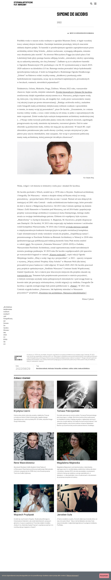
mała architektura (84, 414)
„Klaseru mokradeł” (57, 254)
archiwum (65, 414)
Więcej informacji (72, 575)
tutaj (27, 244)
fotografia (57, 414)
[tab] (91, 4)
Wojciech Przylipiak (24, 560)
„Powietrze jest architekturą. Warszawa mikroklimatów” (62, 293)
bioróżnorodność (41, 414)
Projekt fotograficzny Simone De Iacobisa (74, 92)
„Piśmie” (73, 286)
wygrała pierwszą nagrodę (77, 227)
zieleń (75, 414)
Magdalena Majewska (68, 509)
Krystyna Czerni (22, 457)
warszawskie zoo (24, 275)
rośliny (71, 414)
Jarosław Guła (64, 560)
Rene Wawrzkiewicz (24, 509)
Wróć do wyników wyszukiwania (82, 33)
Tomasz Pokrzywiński (68, 457)
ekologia (51, 414)
